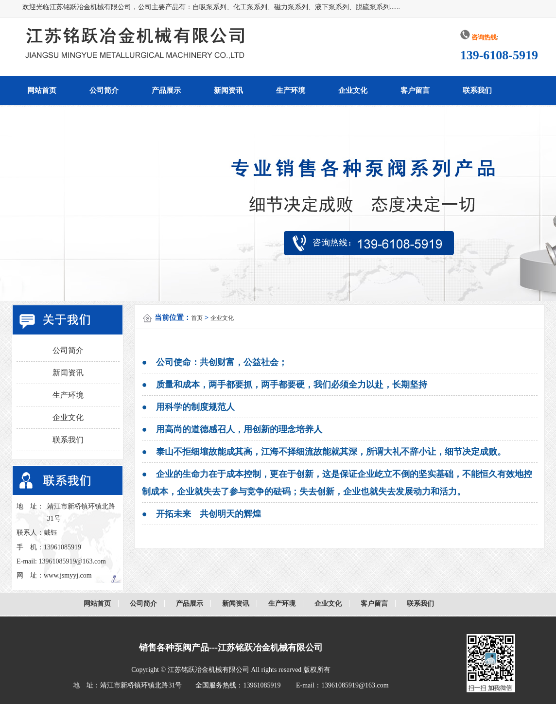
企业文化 (352, 90)
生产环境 (290, 90)
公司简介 (104, 90)
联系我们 (477, 90)
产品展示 (166, 90)
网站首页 (41, 90)
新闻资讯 (228, 90)
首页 (197, 318)
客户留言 (415, 90)
